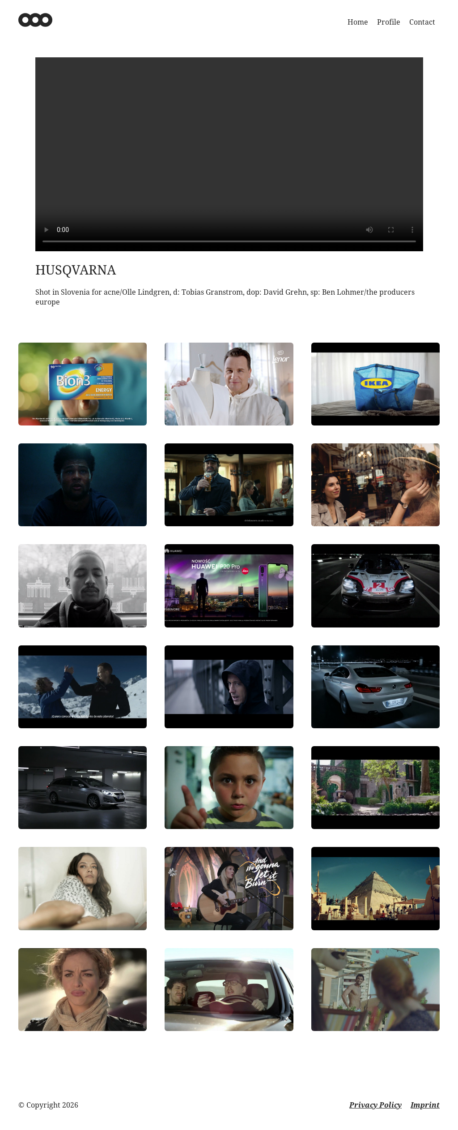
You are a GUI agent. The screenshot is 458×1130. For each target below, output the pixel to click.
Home (358, 22)
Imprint (425, 1105)
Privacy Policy (375, 1105)
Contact (422, 22)
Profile (388, 22)
